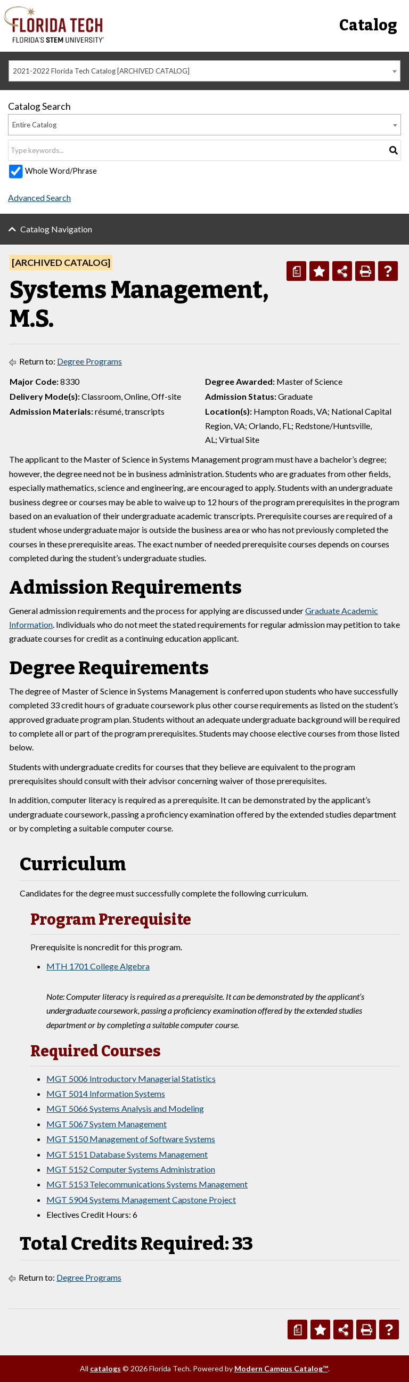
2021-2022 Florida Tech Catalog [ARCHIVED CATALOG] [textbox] (101, 71)
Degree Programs (89, 361)
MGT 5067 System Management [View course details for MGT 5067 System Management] (106, 1124)
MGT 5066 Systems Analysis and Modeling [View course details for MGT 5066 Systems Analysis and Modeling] (125, 1108)
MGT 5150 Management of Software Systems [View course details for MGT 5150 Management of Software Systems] (130, 1139)
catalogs (105, 1368)
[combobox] (204, 71)
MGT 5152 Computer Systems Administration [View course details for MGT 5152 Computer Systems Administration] (130, 1169)
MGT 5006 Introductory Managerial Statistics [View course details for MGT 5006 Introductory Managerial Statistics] (131, 1078)
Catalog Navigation (56, 229)
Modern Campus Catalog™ (281, 1368)
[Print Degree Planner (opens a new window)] (296, 271)
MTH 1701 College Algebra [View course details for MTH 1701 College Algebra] (98, 966)
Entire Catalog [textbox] (34, 124)
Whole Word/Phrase (61, 170)
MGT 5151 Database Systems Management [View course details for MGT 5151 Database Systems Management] (127, 1154)
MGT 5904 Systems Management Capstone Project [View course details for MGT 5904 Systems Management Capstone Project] (141, 1199)
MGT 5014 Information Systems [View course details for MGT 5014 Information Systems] (105, 1093)
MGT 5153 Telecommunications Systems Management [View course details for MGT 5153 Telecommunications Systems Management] (147, 1184)
